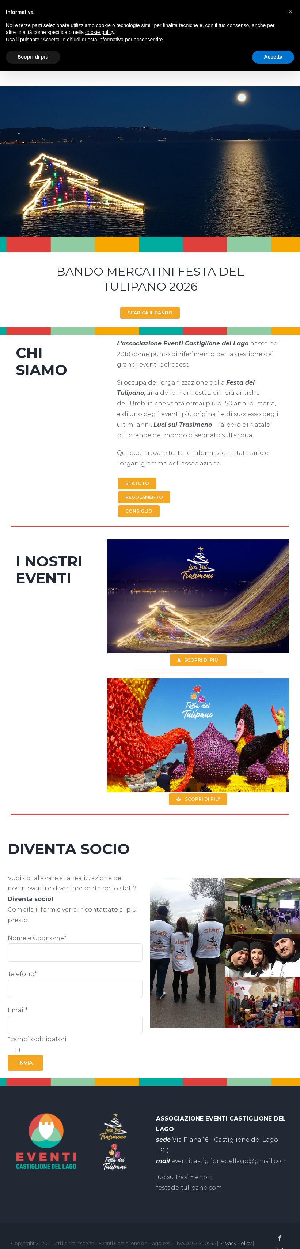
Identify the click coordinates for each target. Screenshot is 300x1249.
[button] (290, 12)
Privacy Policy (235, 1243)
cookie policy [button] (99, 32)
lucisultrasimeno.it (184, 1177)
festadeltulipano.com (189, 1187)
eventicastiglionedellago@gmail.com (229, 1161)
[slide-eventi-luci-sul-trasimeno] (198, 542)
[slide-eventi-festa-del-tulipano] (198, 681)
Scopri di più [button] (33, 57)
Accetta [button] (273, 57)
